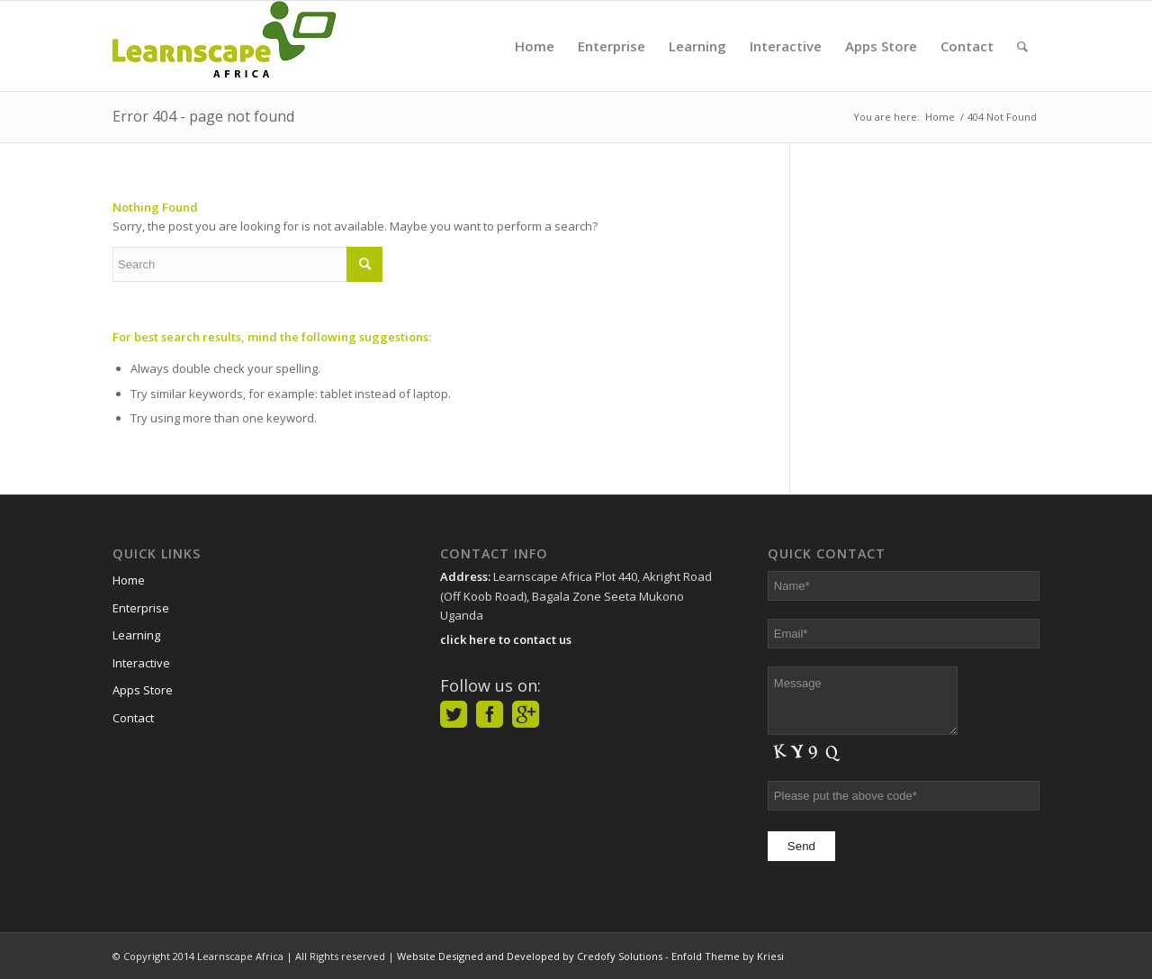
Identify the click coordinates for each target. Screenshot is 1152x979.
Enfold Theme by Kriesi (727, 956)
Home (128, 580)
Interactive (141, 663)
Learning (136, 635)
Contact (133, 718)
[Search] (1022, 46)
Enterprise (140, 608)
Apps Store (142, 690)
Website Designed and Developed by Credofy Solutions (529, 956)
